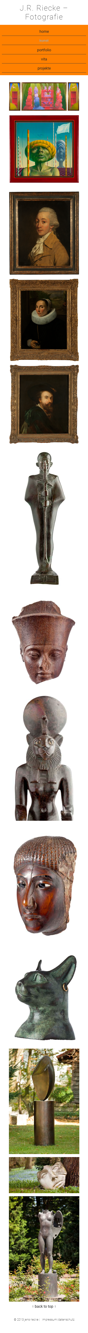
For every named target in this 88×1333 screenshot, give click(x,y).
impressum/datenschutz (58, 1319)
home (44, 31)
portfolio (44, 50)
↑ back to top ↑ (44, 1306)
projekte (44, 68)
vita (44, 59)
